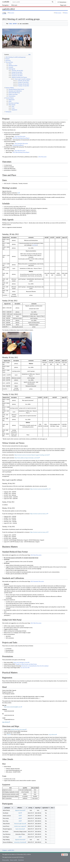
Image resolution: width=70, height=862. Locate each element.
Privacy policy (5, 860)
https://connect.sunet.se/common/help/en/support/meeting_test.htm (31, 455)
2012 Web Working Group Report (21, 152)
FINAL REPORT (13, 23)
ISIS (20, 821)
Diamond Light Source (19, 823)
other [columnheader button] (52, 807)
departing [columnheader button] (37, 807)
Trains (8, 734)
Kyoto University (20, 829)
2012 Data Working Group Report (21, 138)
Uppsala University (19, 810)
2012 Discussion (42, 156)
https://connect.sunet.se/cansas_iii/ (38, 532)
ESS (20, 815)
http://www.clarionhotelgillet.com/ (12, 706)
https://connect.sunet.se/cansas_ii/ (38, 513)
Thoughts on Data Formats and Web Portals (26, 664)
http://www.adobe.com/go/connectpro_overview (27, 457)
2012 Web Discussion (20, 150)
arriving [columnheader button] (30, 807)
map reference (5, 722)
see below (34, 245)
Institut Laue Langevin (19, 826)
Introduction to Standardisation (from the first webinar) (35, 666)
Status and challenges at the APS (21, 662)
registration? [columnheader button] (45, 807)
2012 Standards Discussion (21, 143)
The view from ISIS (24, 667)
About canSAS (13, 860)
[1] (18, 192)
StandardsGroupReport (18, 145)
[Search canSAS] (33, 2)
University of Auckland (19, 842)
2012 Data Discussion (20, 136)
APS (20, 818)
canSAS (5, 2)
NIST (19, 813)
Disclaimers (21, 860)
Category (4, 850)
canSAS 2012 (11, 850)
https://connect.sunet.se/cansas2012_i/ (39, 489)
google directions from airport (18, 729)
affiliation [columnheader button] (19, 807)
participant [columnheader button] (7, 807)
